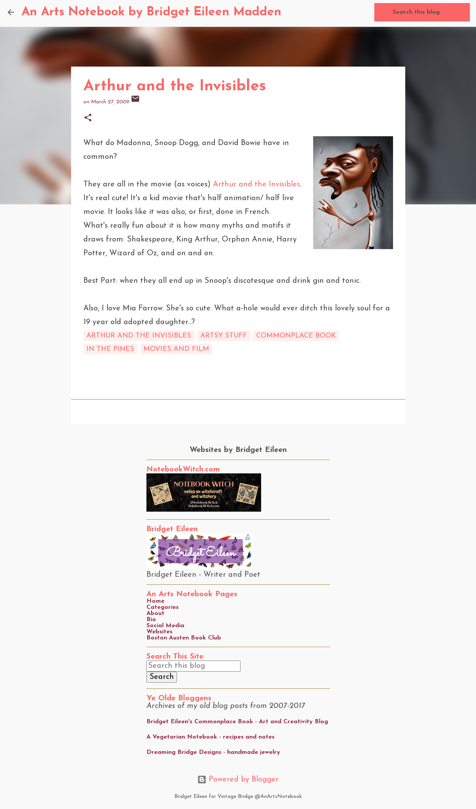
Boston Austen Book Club (183, 638)
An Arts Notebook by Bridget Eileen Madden (151, 12)
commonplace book (296, 335)
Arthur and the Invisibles (256, 184)
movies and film (176, 349)
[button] (88, 118)
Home (155, 601)
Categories (162, 607)
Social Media (165, 626)
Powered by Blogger (238, 779)
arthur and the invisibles (138, 335)
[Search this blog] (430, 12)
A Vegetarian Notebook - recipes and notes (210, 737)
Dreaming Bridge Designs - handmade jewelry (213, 752)
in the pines (110, 349)
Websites (159, 632)
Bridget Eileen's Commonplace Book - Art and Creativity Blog (237, 722)
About (155, 613)
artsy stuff (223, 335)
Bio (151, 620)
